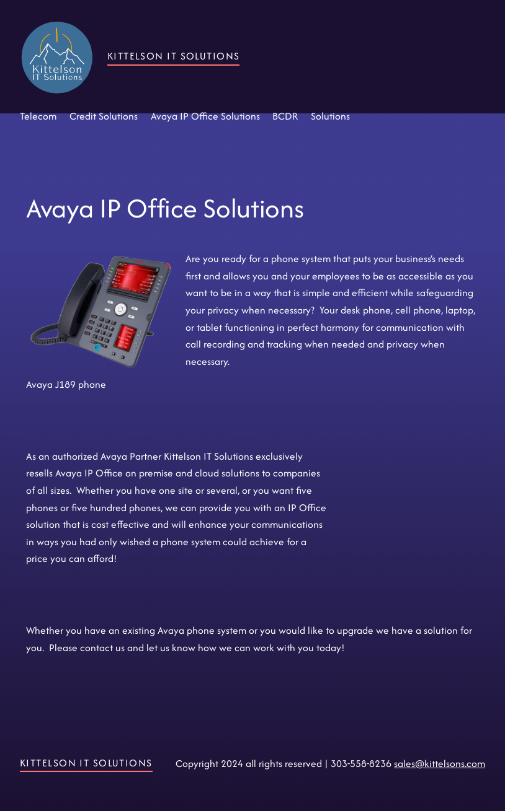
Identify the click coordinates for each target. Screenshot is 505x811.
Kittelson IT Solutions (173, 56)
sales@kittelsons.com (439, 763)
